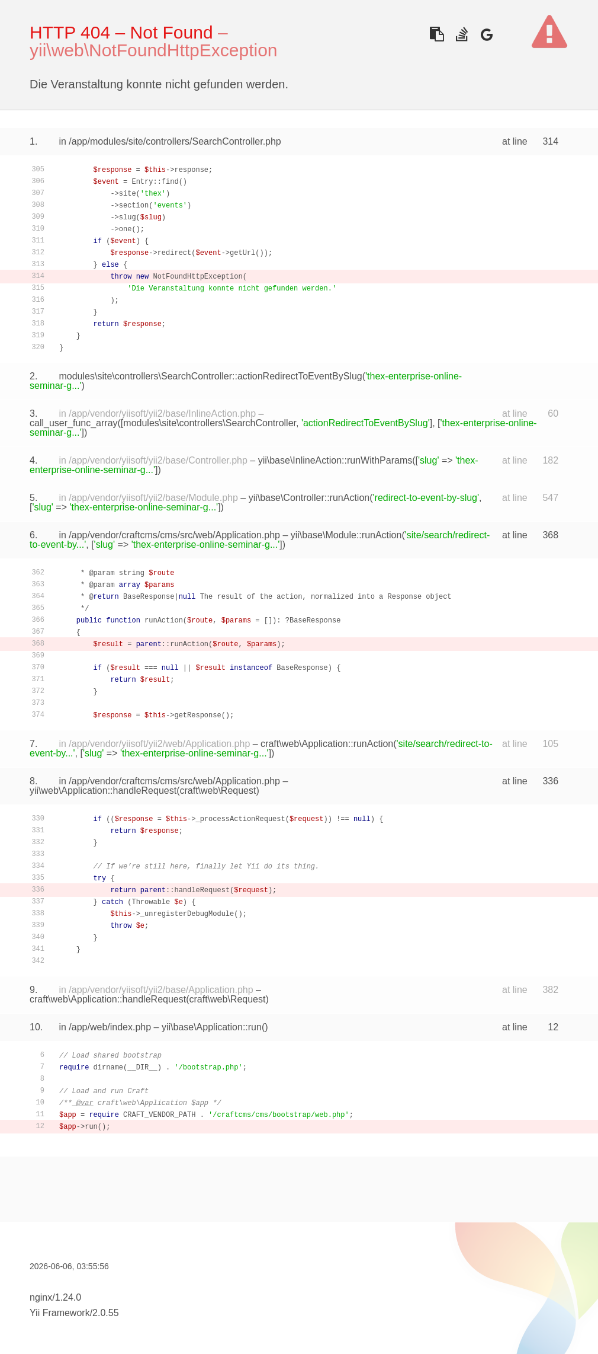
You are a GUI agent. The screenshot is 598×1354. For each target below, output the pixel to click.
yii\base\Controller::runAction (309, 498)
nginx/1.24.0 (55, 1297)
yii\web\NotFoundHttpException (154, 50)
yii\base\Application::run (212, 1027)
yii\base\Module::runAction (346, 535)
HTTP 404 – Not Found (121, 32)
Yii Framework (60, 1313)
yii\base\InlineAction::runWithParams (335, 460)
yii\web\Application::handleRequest (103, 790)
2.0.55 (105, 1313)
